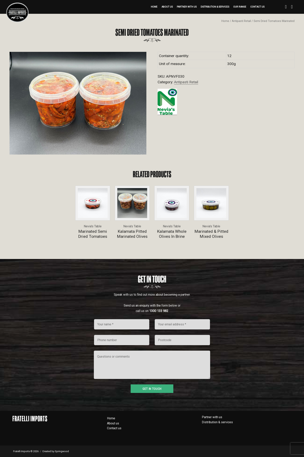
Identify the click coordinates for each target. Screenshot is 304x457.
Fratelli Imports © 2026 (26, 451)
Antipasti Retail (241, 21)
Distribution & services (215, 6)
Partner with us (187, 6)
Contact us (257, 6)
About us (167, 6)
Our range (239, 6)
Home (154, 6)
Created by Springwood (55, 451)
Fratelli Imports (30, 419)
